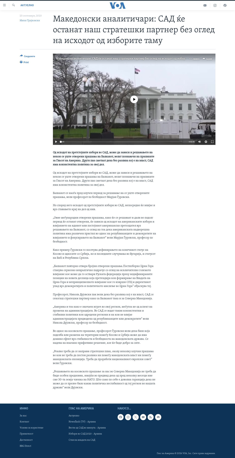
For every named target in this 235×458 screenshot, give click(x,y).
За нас (23, 416)
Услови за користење (31, 428)
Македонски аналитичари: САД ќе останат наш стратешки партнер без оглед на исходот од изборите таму (126, 58)
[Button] (27, 57)
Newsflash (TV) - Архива (82, 422)
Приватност (26, 434)
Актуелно (27, 5)
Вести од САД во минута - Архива (87, 428)
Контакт (24, 422)
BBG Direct (25, 446)
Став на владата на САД (82, 440)
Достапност (26, 440)
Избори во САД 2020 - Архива (85, 434)
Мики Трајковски (30, 20)
